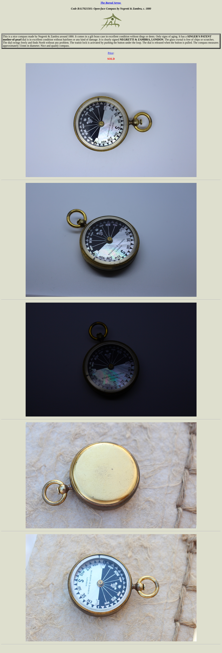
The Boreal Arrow (111, 2)
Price (110, 53)
